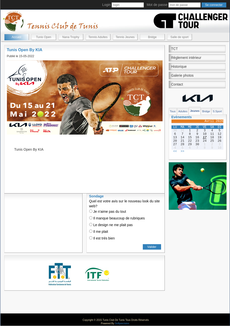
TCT (174, 49)
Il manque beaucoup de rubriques (117, 218)
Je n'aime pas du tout (107, 211)
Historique (179, 67)
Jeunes (194, 110)
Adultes (183, 111)
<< (175, 151)
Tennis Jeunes (125, 37)
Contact (177, 84)
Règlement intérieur (186, 58)
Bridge (152, 37)
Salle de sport (179, 37)
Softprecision (122, 323)
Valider (151, 247)
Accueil (16, 37)
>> (182, 151)
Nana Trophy (70, 37)
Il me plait (98, 232)
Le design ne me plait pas (111, 225)
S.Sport (217, 111)
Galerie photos (182, 75)
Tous (173, 111)
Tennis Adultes (97, 37)
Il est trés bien (102, 238)
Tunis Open (43, 37)
